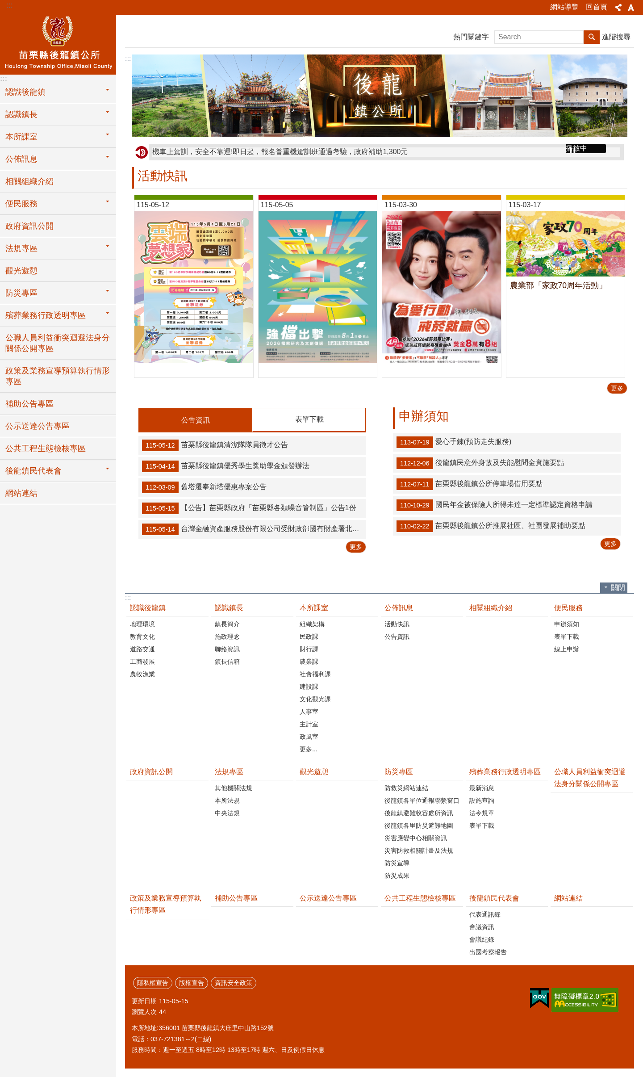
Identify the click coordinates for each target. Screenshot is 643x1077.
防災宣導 (396, 862)
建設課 (309, 686)
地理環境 (142, 623)
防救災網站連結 (406, 787)
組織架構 (312, 623)
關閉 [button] (618, 587)
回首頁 (596, 7)
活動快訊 (163, 176)
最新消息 (481, 787)
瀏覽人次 (144, 1011)
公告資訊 (195, 420)
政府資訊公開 (29, 226)
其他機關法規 (233, 787)
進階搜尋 (616, 37)
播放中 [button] (576, 148)
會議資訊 (481, 926)
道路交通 (142, 648)
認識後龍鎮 (148, 607)
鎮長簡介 (227, 623)
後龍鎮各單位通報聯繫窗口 (421, 800)
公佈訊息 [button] (21, 159)
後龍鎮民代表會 (494, 897)
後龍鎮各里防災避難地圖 (418, 825)
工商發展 (142, 661)
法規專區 (229, 771)
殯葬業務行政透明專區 (505, 771)
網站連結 (21, 493)
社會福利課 (315, 673)
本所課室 (314, 607)
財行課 (309, 648)
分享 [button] (618, 7)
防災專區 (398, 771)
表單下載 (309, 419)
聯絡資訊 (227, 648)
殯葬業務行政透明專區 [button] (45, 315)
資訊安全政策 (233, 982)
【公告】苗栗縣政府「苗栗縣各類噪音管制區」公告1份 (249, 508)
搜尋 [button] (592, 37)
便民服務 (568, 607)
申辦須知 (424, 416)
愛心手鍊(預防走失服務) (454, 442)
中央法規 (227, 812)
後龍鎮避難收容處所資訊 (418, 812)
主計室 (309, 723)
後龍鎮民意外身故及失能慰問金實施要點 (480, 463)
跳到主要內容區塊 (4, 4)
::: (10, 5)
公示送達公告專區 (37, 426)
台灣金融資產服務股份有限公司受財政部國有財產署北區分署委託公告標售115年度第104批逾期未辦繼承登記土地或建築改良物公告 (254, 529)
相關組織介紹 (29, 181)
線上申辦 (566, 648)
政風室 (309, 736)
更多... (308, 748)
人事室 (309, 711)
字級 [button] (631, 7)
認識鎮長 (229, 607)
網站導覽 (564, 7)
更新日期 (144, 1000)
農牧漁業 (142, 673)
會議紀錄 (481, 939)
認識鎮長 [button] (21, 114)
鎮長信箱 (227, 661)
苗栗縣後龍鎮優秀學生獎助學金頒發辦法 (225, 466)
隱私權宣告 (152, 982)
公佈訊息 (398, 607)
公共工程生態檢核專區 (45, 448)
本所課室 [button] (21, 136)
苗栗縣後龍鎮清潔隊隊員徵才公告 (215, 445)
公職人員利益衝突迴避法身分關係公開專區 (57, 343)
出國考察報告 (488, 951)
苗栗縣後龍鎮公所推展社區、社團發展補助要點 (491, 526)
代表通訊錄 (485, 914)
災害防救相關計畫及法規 (418, 850)
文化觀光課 (315, 698)
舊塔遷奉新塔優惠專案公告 (204, 487)
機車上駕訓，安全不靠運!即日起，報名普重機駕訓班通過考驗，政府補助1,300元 (280, 151)
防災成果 (396, 875)
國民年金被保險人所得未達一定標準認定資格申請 (495, 505)
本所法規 (227, 800)
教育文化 (142, 636)
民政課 (309, 636)
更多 (617, 388)
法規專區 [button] (21, 248)
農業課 (309, 661)
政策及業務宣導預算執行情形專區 (57, 376)
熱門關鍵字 (471, 37)
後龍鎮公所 (58, 43)
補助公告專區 (29, 403)
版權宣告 (191, 982)
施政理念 (227, 636)
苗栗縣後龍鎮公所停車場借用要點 (470, 484)
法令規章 (481, 812)
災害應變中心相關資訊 (415, 837)
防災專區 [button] (21, 293)
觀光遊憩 (21, 270)
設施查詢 (481, 800)
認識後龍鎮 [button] (25, 92)
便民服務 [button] (21, 203)
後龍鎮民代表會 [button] (33, 470)
